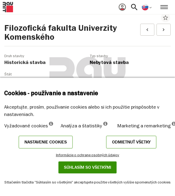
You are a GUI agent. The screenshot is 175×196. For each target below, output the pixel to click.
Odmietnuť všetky (131, 142)
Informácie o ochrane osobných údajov (87, 154)
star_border (165, 17)
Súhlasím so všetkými (87, 167)
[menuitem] (122, 7)
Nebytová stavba (109, 62)
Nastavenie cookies (45, 142)
